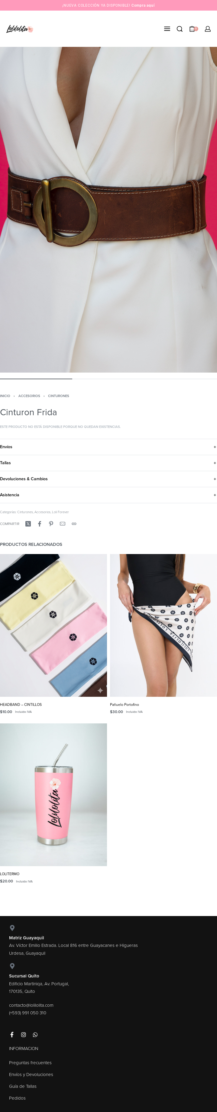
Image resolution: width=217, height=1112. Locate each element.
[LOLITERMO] (53, 794)
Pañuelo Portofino (124, 705)
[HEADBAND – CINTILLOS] (53, 625)
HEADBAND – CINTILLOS (21, 705)
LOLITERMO (9, 874)
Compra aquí (143, 5)
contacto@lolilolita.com (31, 1005)
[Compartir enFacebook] (39, 524)
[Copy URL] (74, 524)
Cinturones (58, 396)
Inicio (5, 396)
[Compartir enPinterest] (51, 524)
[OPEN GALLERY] (108, 210)
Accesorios (29, 396)
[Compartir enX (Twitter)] (28, 524)
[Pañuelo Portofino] (163, 625)
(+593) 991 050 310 (27, 1013)
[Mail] (62, 524)
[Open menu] (167, 28)
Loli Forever (60, 512)
